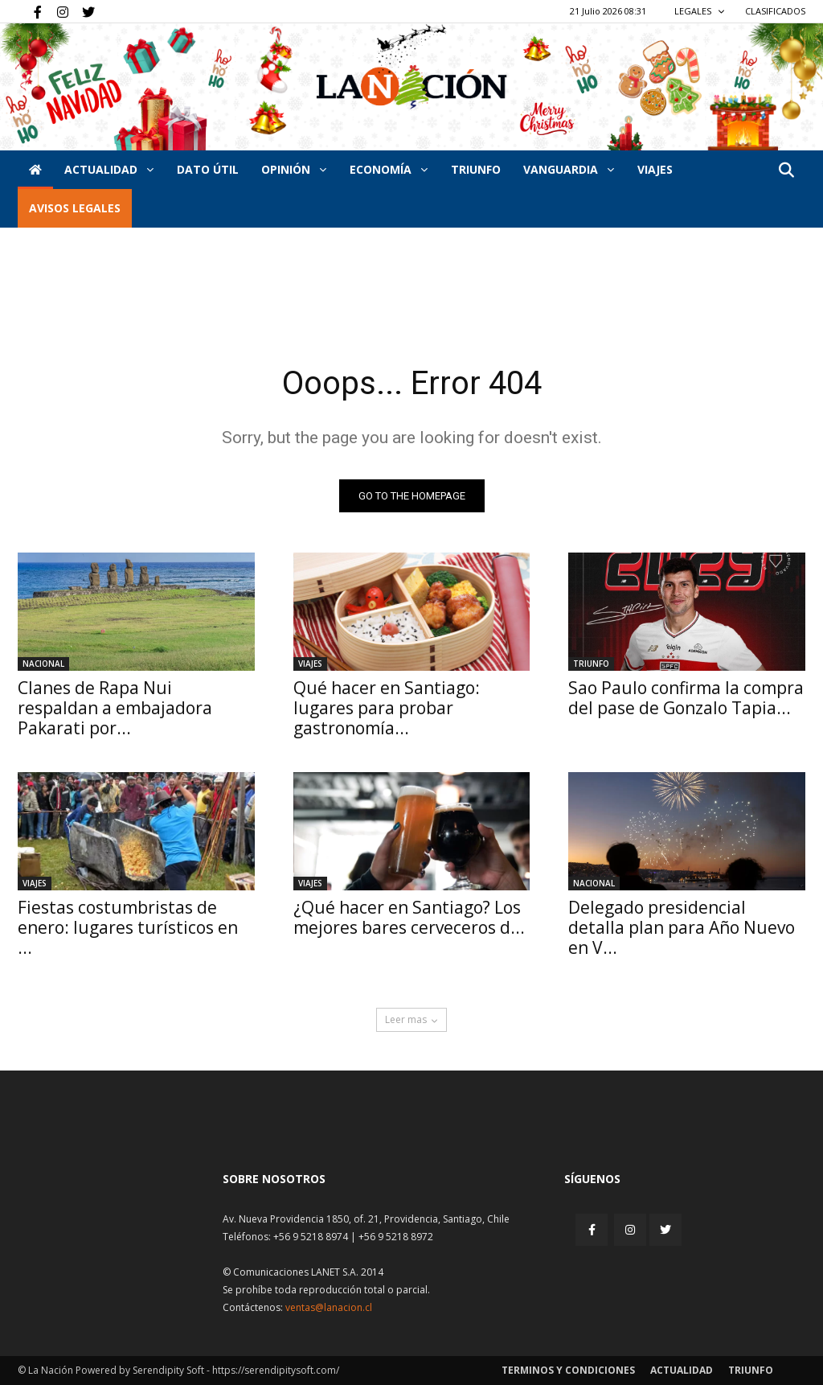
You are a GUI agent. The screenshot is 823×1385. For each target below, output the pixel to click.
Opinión (293, 169)
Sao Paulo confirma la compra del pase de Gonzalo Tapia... (686, 697)
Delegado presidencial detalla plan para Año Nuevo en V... (681, 927)
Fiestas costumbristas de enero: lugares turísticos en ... (128, 927)
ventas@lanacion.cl (328, 1307)
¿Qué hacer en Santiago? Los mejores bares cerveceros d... (409, 917)
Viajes (310, 663)
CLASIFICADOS (775, 11)
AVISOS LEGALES (75, 208)
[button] (786, 171)
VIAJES (655, 169)
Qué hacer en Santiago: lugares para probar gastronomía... (386, 707)
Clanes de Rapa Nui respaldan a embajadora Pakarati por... (115, 707)
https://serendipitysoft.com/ (275, 1370)
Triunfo (476, 169)
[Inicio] (35, 169)
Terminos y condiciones (568, 1370)
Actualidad (109, 169)
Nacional (43, 663)
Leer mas (411, 1019)
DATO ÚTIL (208, 169)
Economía (389, 169)
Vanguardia (568, 169)
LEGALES (699, 11)
